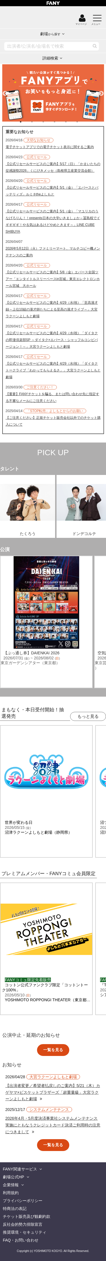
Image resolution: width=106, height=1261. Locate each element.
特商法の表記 (15, 1208)
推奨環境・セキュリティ (24, 1232)
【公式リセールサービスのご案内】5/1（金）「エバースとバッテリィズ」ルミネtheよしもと (52, 191)
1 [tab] (26, 121)
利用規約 (11, 1192)
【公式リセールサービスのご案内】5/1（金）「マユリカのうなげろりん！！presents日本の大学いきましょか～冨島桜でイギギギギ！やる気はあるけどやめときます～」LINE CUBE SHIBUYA (53, 221)
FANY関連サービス (20, 1169)
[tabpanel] (53, 93)
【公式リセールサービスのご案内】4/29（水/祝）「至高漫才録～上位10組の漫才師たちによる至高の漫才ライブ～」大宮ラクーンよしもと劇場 (52, 309)
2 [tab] (37, 121)
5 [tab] (71, 121)
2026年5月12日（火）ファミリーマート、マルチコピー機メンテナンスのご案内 (53, 252)
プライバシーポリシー (22, 1200)
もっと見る (88, 716)
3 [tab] (48, 121)
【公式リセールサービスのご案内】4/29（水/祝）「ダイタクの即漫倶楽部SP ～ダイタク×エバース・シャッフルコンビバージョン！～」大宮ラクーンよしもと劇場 (52, 340)
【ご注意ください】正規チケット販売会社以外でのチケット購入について (53, 421)
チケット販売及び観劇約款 (26, 1216)
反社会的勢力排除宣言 (22, 1224)
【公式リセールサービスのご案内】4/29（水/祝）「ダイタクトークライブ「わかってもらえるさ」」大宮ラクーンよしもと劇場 (53, 370)
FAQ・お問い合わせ (20, 1240)
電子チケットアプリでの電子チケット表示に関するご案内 (50, 147)
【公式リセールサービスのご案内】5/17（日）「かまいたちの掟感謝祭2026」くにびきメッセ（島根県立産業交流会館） (53, 167)
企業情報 (11, 1185)
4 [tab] (60, 121)
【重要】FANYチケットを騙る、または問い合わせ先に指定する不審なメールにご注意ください (52, 397)
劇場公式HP (13, 1177)
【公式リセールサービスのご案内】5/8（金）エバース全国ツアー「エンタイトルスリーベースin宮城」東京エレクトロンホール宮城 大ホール (53, 279)
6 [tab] (82, 121)
